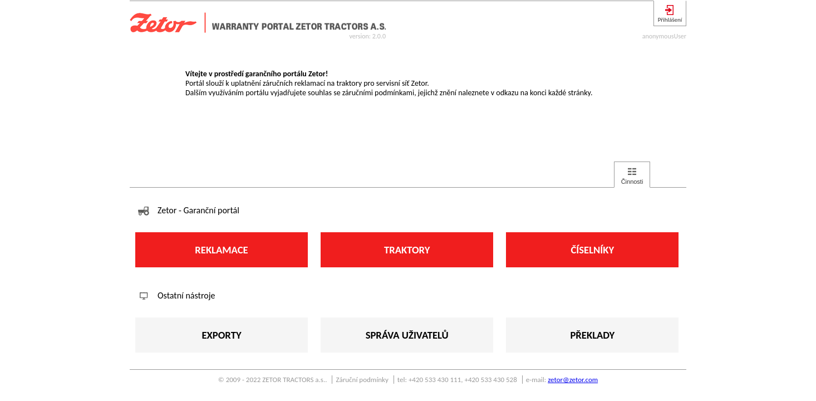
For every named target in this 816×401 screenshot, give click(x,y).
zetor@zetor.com (573, 379)
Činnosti (632, 181)
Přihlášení (670, 19)
